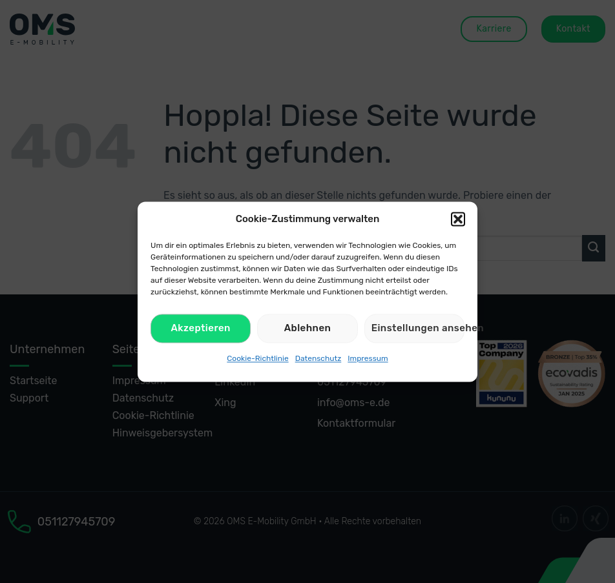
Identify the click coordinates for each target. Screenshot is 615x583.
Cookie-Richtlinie (257, 358)
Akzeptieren (201, 328)
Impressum (368, 358)
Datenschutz (318, 358)
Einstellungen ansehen (417, 328)
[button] (458, 218)
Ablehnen (307, 328)
